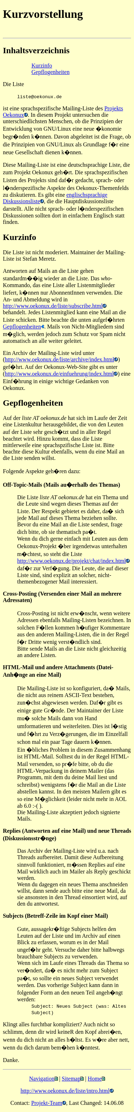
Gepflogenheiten (50, 72)
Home (94, 1079)
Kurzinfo (41, 65)
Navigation (41, 1079)
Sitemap (71, 1079)
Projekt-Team (46, 1103)
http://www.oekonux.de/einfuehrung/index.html (59, 374)
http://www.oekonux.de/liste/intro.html (64, 1091)
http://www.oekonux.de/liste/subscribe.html (53, 306)
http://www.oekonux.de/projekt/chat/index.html (71, 561)
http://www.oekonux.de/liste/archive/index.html (59, 359)
